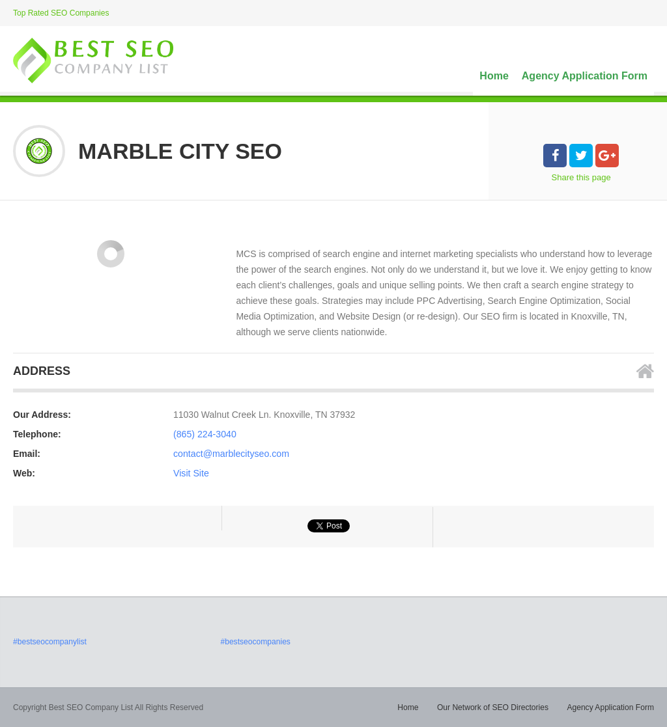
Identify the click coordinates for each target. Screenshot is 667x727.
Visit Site (190, 473)
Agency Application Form (584, 75)
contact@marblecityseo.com (230, 453)
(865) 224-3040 (204, 434)
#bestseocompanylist (49, 641)
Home (493, 75)
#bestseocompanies (255, 641)
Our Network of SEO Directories (493, 707)
